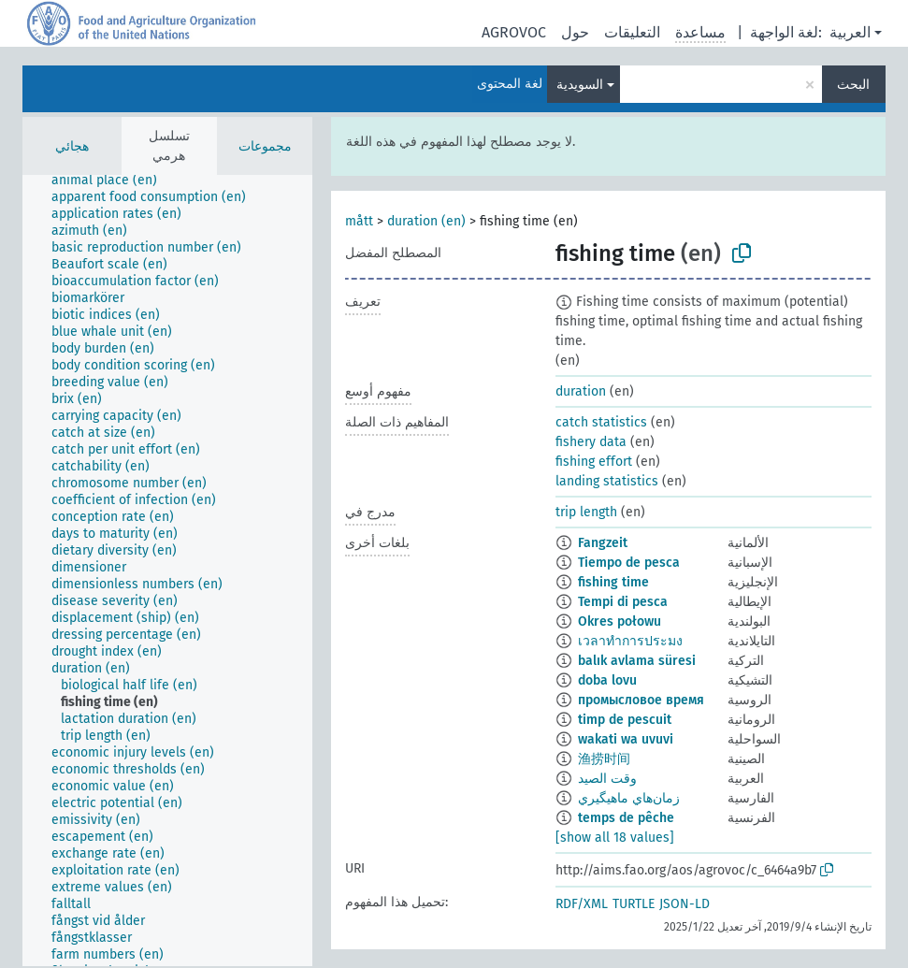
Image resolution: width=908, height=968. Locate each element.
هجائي (72, 146)
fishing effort (593, 462)
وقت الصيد (607, 779)
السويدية (579, 85)
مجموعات (265, 146)
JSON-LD (684, 904)
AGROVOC (514, 32)
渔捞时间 (604, 759)
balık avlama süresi (637, 661)
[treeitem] (112, 180)
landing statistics (606, 481)
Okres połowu (619, 621)
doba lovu (607, 680)
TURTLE (634, 904)
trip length (586, 512)
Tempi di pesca (623, 602)
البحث (853, 85)
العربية (850, 32)
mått (359, 221)
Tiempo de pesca (629, 563)
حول (575, 32)
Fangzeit (602, 543)
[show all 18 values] (614, 837)
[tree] (167, 570)
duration (580, 391)
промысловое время (641, 700)
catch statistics (601, 422)
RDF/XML (581, 904)
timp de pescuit (624, 720)
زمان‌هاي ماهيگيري (629, 798)
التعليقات (632, 32)
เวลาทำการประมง (630, 641)
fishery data (591, 442)
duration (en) (426, 221)
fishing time (613, 582)
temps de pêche (626, 818)
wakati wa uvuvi (625, 739)
